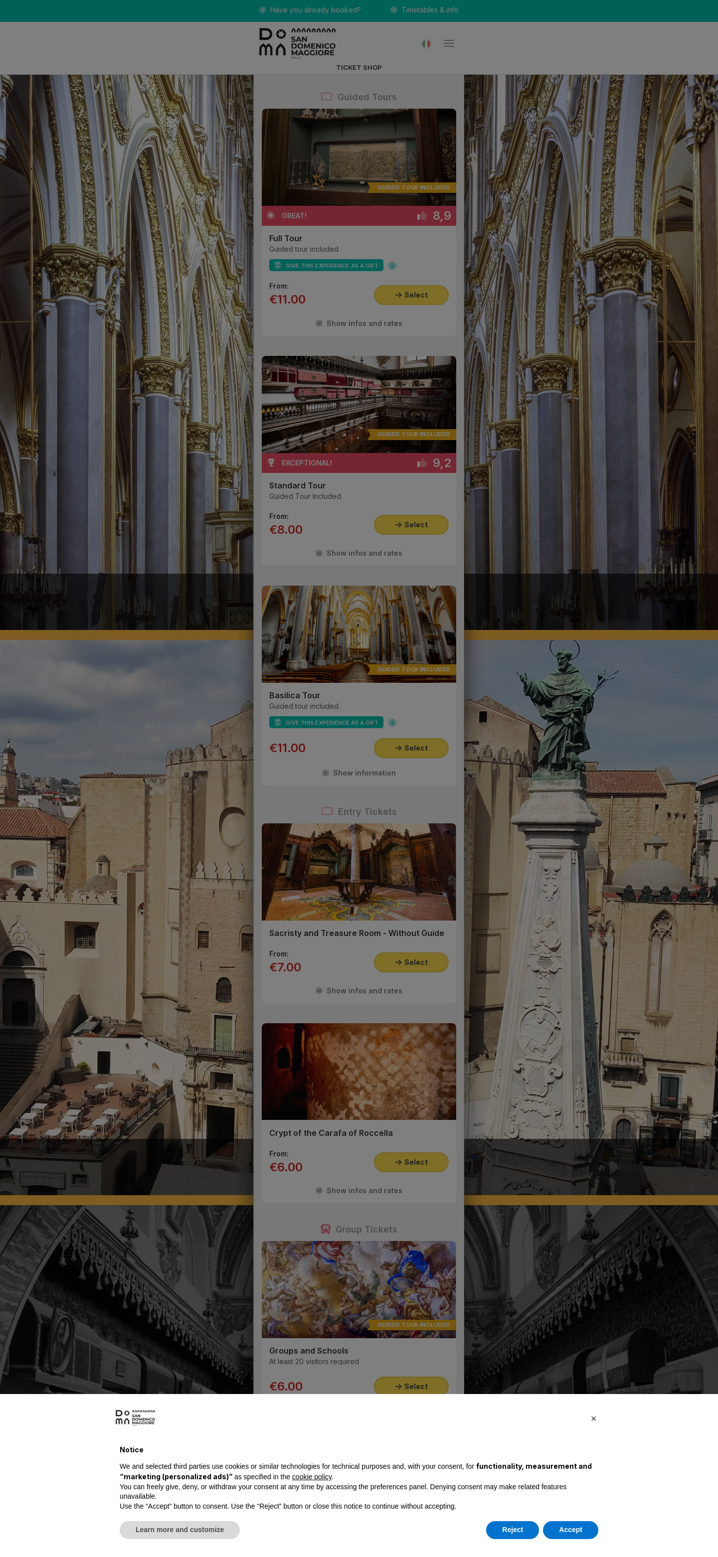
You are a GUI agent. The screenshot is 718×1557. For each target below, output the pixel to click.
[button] (593, 1418)
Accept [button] (570, 1530)
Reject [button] (512, 1530)
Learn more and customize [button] (180, 1530)
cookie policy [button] (312, 1477)
